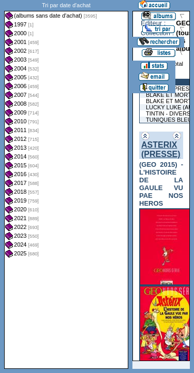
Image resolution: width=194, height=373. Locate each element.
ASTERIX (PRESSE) (161, 149)
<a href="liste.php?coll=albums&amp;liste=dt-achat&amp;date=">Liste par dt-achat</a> (66, 184)
